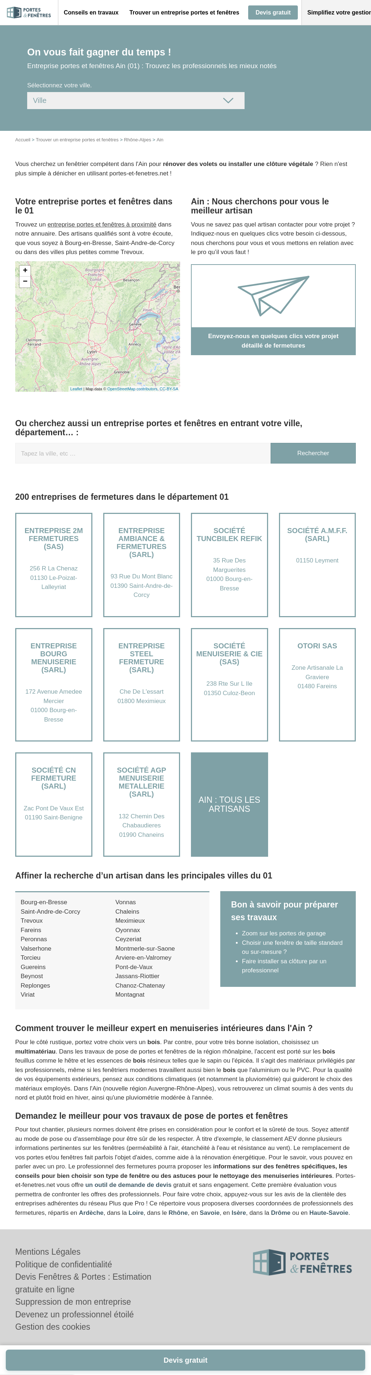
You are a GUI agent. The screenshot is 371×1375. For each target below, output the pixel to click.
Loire (136, 1212)
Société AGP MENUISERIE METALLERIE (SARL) (141, 782)
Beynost (32, 976)
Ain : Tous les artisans (229, 804)
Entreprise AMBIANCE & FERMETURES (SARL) (142, 542)
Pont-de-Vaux (134, 967)
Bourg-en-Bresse (44, 902)
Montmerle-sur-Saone (145, 948)
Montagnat (129, 994)
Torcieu (31, 957)
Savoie (210, 1212)
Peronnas (34, 939)
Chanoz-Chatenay (140, 985)
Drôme (281, 1212)
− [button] (25, 282)
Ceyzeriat (128, 939)
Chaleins (127, 911)
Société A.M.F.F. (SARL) (317, 535)
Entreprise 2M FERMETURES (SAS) (54, 539)
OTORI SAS (317, 646)
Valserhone (36, 948)
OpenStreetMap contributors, (133, 389)
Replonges (35, 985)
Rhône (178, 1212)
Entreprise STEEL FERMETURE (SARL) (141, 658)
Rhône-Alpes (137, 139)
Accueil (22, 139)
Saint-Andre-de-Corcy (50, 911)
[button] (91, 13)
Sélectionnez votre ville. (59, 85)
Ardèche (91, 1212)
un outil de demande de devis (128, 1184)
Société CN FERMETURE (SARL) (53, 778)
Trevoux (32, 920)
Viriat (27, 994)
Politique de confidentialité (63, 1264)
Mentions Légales (47, 1251)
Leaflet (76, 389)
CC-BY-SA (168, 389)
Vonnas (125, 902)
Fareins (31, 930)
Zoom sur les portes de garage (284, 933)
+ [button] (25, 271)
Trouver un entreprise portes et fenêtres (77, 139)
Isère (239, 1212)
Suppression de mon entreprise (73, 1302)
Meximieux (130, 920)
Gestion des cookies (52, 1327)
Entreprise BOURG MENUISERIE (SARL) (53, 658)
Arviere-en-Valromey (143, 957)
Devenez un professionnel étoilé (74, 1314)
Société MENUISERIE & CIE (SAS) (229, 654)
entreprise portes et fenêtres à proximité (101, 224)
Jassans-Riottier (137, 976)
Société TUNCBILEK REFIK (229, 535)
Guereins (33, 967)
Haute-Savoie (329, 1212)
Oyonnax (127, 930)
